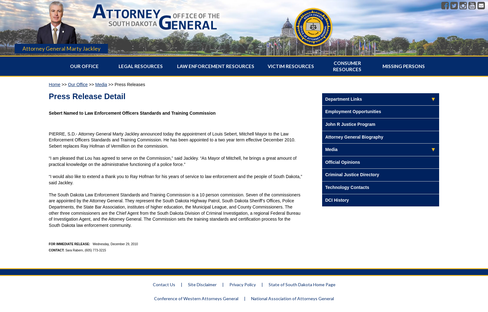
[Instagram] (463, 6)
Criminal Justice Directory (352, 174)
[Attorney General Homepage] (156, 31)
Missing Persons (403, 66)
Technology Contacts (347, 187)
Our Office (84, 66)
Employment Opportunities (353, 111)
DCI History (337, 200)
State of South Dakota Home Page (302, 284)
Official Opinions (342, 162)
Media (101, 84)
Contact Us (164, 284)
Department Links (343, 99)
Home (54, 84)
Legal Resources (141, 66)
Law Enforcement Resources (215, 66)
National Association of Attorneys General (292, 298)
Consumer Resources (347, 66)
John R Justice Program (350, 124)
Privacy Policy (242, 284)
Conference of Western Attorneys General (196, 298)
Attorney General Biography (354, 137)
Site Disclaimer (202, 284)
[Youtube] (472, 6)
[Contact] (481, 6)
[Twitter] (454, 6)
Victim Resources (291, 66)
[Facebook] (445, 6)
